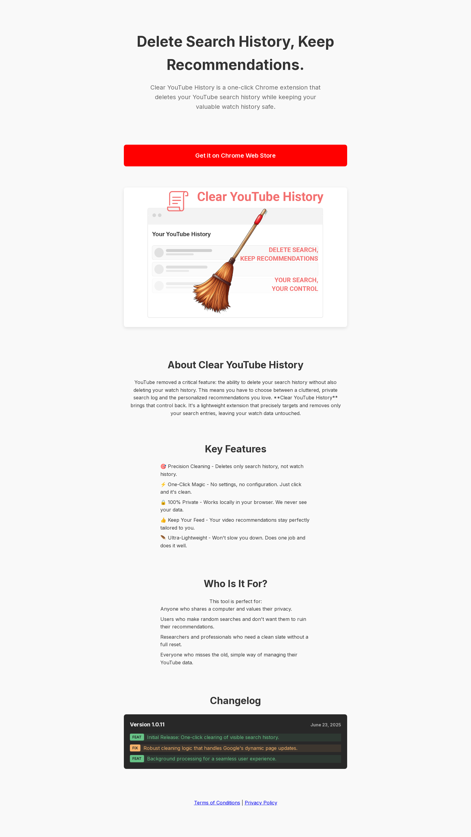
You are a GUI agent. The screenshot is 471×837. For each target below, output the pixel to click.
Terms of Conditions (217, 803)
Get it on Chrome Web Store (235, 155)
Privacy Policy (261, 803)
